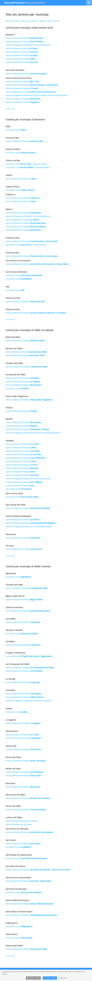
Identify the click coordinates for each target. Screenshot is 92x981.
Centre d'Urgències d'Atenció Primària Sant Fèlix (28, 478)
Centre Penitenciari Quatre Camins (22, 821)
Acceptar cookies (50, 978)
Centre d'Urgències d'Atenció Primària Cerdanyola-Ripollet (33, 432)
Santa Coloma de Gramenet (18, 78)
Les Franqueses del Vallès (17, 664)
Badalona (10, 34)
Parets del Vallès (13, 806)
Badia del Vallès (13, 337)
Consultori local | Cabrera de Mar (26, 164)
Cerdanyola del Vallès (15, 374)
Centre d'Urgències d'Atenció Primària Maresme (28, 216)
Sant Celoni (11, 840)
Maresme (25, 21)
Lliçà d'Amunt (12, 731)
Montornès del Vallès (15, 794)
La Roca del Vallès (14, 817)
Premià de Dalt (12, 238)
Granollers (10, 690)
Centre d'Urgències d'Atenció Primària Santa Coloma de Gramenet (36, 95)
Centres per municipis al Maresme (25, 119)
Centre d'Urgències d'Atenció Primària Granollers (28, 700)
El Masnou (10, 194)
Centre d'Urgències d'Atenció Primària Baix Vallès (28, 526)
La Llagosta (11, 719)
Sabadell (9, 440)
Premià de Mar (12, 252)
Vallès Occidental (38, 21)
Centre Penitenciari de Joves (19, 824)
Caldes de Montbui (14, 607)
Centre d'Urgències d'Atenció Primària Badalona (28, 45)
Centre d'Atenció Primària (24, 38)
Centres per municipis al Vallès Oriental (28, 566)
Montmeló (10, 783)
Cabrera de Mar (13, 160)
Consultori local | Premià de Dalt (26, 244)
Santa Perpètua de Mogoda (18, 516)
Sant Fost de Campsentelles (18, 877)
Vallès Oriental (53, 21)
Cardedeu (10, 641)
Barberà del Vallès (14, 348)
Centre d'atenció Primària (22, 444)
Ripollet (9, 419)
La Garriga (10, 679)
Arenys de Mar (12, 137)
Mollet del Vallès (13, 768)
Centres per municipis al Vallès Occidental (29, 330)
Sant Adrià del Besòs (15, 70)
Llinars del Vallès (13, 757)
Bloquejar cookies (33, 978)
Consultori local (16, 130)
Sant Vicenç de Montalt (16, 272)
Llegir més (63, 978)
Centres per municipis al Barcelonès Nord (29, 27)
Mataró (9, 209)
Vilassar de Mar (13, 309)
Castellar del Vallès (14, 363)
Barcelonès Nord (12, 21)
